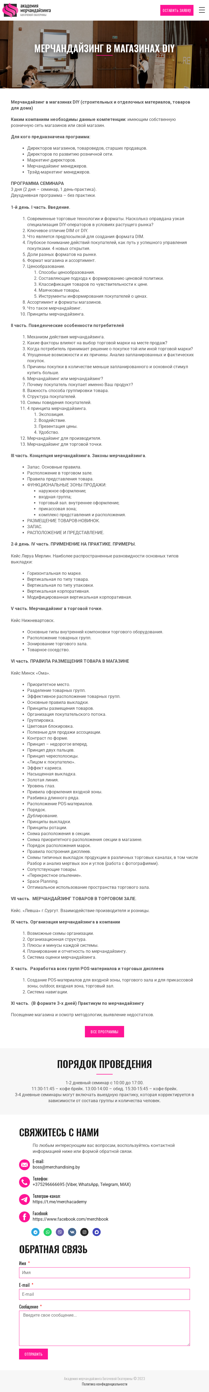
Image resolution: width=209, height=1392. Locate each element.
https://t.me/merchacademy (60, 1201)
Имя (23, 1263)
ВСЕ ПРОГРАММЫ (104, 1031)
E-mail (25, 1285)
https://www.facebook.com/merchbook (70, 1219)
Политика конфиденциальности (104, 1384)
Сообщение (29, 1306)
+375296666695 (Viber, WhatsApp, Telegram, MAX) (82, 1184)
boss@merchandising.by (56, 1167)
